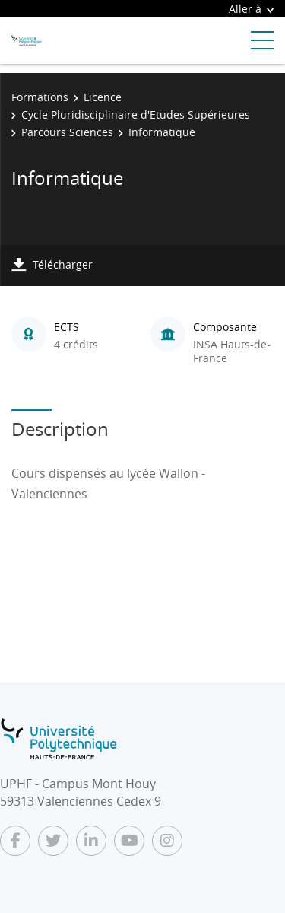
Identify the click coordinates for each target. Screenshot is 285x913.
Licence (103, 97)
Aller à (251, 9)
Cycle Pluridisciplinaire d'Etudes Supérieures (135, 114)
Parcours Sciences (67, 132)
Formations (39, 97)
